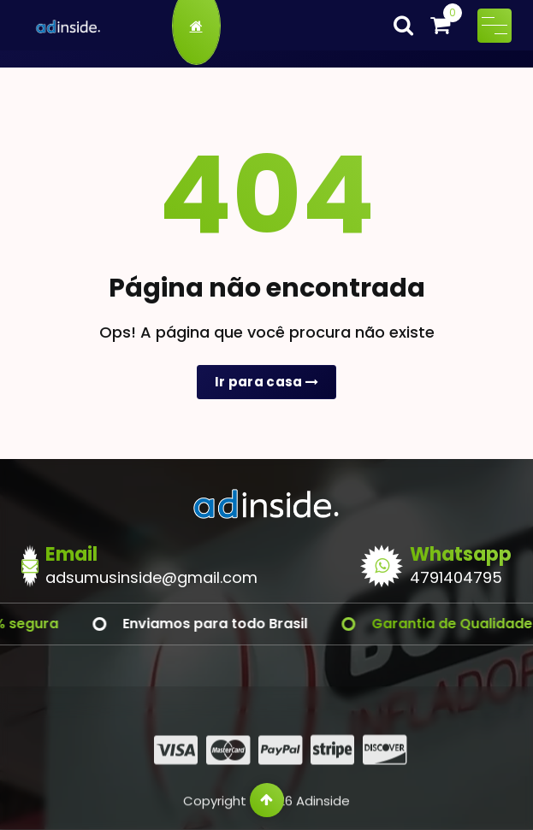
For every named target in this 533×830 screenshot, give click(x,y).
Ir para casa (266, 382)
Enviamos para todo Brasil (238, 623)
